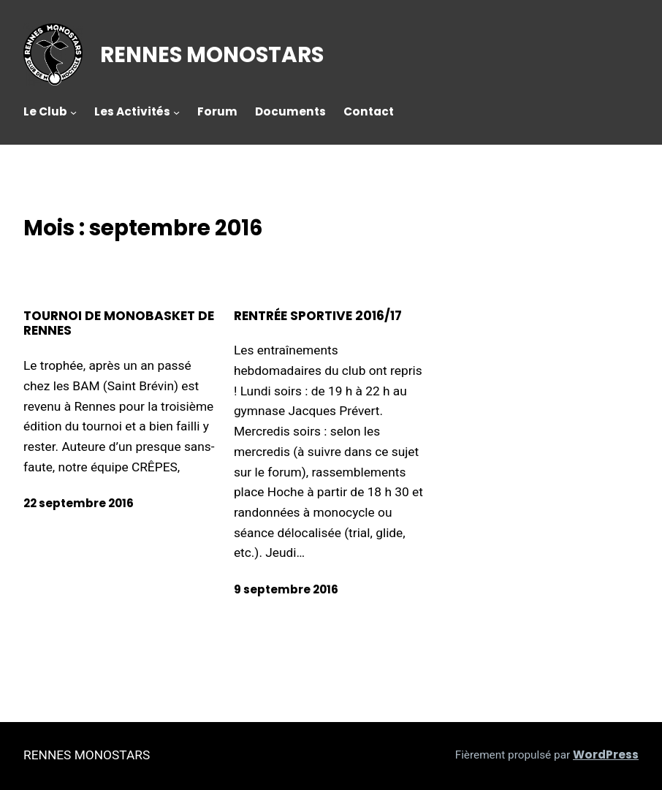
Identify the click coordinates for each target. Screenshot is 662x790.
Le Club (45, 111)
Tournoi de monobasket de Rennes (118, 323)
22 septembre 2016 (78, 503)
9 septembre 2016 (286, 589)
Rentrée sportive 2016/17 (318, 316)
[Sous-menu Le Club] (73, 112)
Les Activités (132, 111)
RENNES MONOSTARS (212, 54)
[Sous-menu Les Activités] (176, 112)
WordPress (606, 754)
